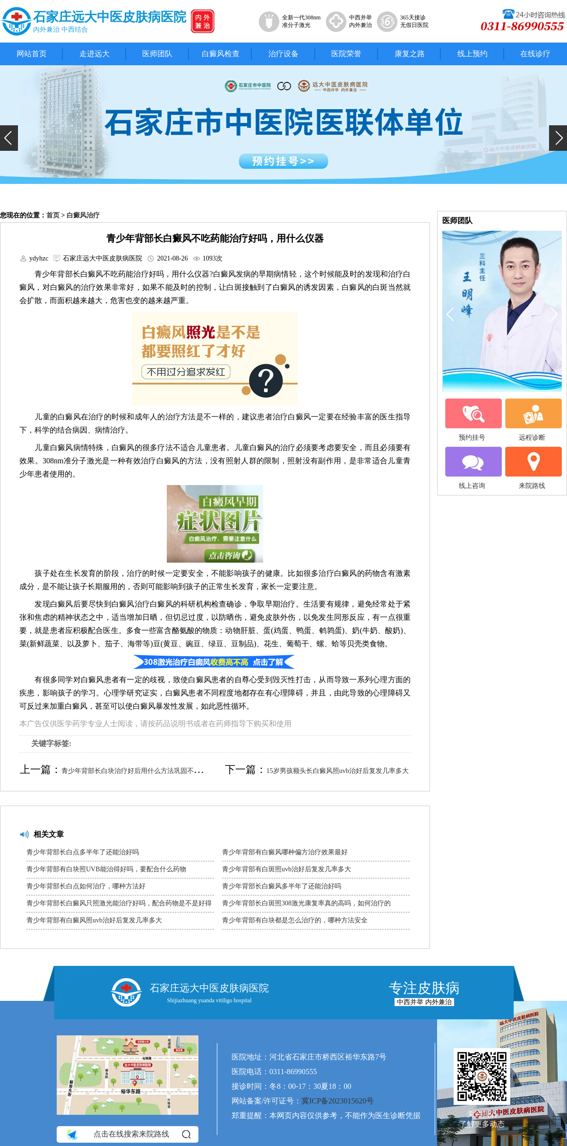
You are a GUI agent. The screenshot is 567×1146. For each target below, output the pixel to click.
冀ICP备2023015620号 (337, 1101)
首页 (53, 215)
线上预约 (472, 54)
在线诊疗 (535, 54)
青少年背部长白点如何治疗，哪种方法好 (86, 886)
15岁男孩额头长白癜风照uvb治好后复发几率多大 (337, 770)
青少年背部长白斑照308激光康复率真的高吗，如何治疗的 (306, 903)
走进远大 (94, 54)
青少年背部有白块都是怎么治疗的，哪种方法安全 (295, 920)
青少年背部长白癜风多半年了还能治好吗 (281, 886)
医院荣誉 (346, 54)
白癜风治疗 (83, 215)
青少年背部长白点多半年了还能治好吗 (82, 852)
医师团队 (157, 54)
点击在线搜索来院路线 (127, 1134)
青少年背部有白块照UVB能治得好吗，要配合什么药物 (106, 869)
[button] (9, 138)
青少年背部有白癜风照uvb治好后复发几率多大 (94, 920)
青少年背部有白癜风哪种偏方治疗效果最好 (285, 852)
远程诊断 (532, 420)
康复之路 (410, 54)
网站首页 (32, 54)
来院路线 (532, 468)
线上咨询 (472, 468)
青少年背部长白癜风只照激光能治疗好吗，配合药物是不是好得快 (119, 906)
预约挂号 (472, 420)
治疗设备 (283, 54)
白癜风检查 (221, 54)
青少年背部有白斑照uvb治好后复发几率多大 (286, 869)
